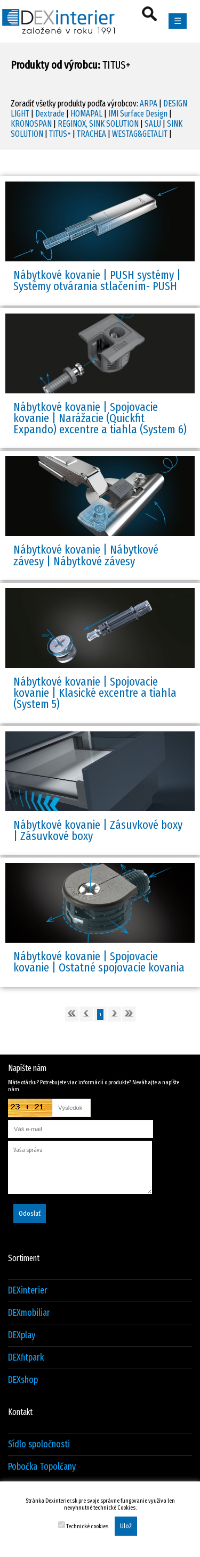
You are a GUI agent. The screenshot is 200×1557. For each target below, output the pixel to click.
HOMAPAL (86, 114)
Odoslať (30, 1213)
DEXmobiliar (29, 1313)
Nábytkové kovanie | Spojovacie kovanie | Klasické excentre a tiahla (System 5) (95, 693)
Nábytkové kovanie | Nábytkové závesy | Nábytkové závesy (85, 555)
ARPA (148, 103)
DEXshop (23, 1380)
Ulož (126, 1526)
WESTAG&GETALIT (139, 134)
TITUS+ (60, 134)
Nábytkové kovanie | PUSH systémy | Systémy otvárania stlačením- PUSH (97, 280)
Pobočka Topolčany (42, 1466)
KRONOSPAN (31, 124)
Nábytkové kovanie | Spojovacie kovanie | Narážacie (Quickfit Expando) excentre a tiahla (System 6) (100, 418)
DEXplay (21, 1335)
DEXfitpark (26, 1357)
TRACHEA (91, 134)
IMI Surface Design (137, 114)
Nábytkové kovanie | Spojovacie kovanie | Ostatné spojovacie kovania (99, 962)
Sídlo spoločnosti (39, 1444)
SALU (153, 124)
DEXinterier (27, 1290)
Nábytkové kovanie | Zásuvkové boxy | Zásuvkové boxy (97, 830)
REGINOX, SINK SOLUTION (98, 124)
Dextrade (50, 114)
